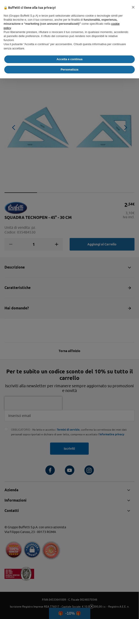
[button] (133, 7)
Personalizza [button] (69, 69)
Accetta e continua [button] (70, 59)
